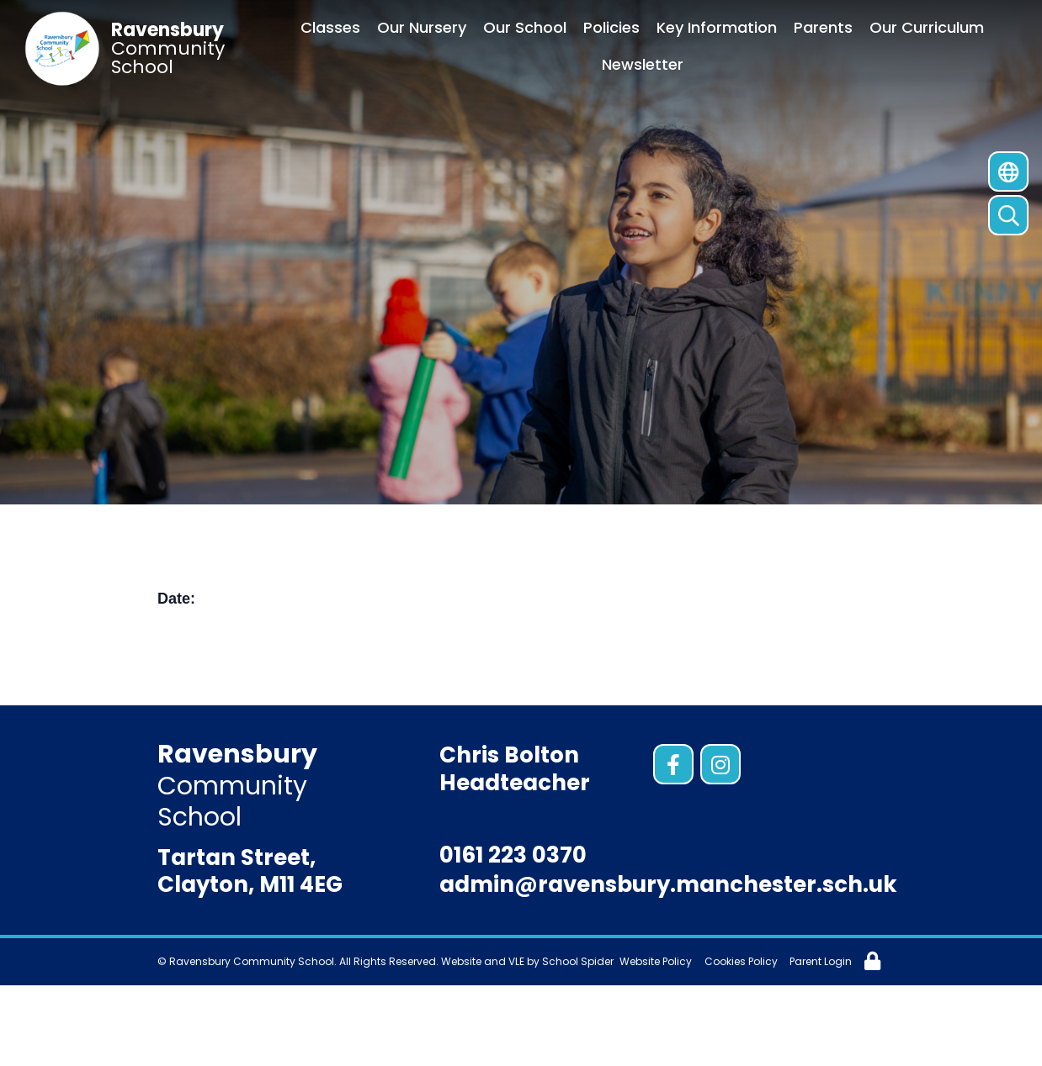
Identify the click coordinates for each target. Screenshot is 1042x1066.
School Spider (578, 961)
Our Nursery (421, 27)
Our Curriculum (926, 27)
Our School (524, 27)
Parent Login (820, 961)
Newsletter (642, 64)
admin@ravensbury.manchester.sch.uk (668, 884)
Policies (611, 27)
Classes (330, 27)
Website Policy (655, 961)
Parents (823, 27)
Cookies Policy (741, 961)
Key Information (717, 27)
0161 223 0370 (513, 855)
